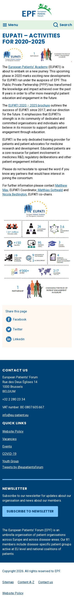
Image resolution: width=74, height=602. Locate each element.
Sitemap (8, 582)
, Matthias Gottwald (49, 190)
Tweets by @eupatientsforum (22, 467)
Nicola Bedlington (14, 194)
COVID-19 (9, 454)
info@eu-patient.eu (15, 415)
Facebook (19, 318)
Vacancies (9, 439)
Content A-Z (26, 582)
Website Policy (12, 431)
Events (7, 446)
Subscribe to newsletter (30, 511)
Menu (13, 24)
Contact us (45, 582)
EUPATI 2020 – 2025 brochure (29, 105)
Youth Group (10, 461)
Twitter (19, 328)
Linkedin (19, 338)
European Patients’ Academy (28, 67)
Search (66, 24)
